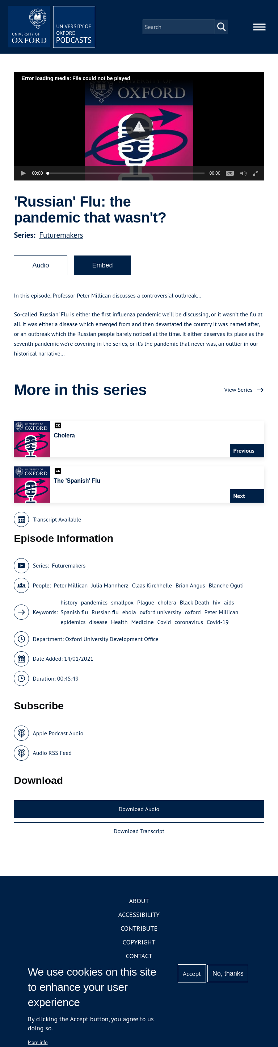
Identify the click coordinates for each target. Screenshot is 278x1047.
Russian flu (105, 612)
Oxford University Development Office (112, 639)
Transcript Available (57, 519)
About (139, 901)
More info (38, 1042)
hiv (216, 602)
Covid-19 (218, 622)
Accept (192, 973)
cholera (167, 602)
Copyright (139, 942)
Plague (145, 602)
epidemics (72, 622)
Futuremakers (61, 235)
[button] (139, 126)
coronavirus (188, 622)
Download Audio (139, 809)
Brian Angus (190, 585)
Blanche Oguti (226, 585)
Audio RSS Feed (52, 752)
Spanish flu (74, 612)
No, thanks (228, 973)
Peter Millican (71, 585)
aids (229, 602)
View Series (238, 389)
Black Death (194, 602)
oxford (193, 612)
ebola (129, 612)
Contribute (139, 928)
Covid (164, 622)
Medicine (142, 622)
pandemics (94, 602)
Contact (139, 956)
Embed (102, 265)
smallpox (122, 602)
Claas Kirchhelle (152, 585)
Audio (40, 265)
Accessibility (139, 914)
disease (98, 622)
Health (119, 622)
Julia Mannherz (109, 585)
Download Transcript (139, 831)
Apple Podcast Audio (58, 733)
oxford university (160, 612)
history (68, 602)
